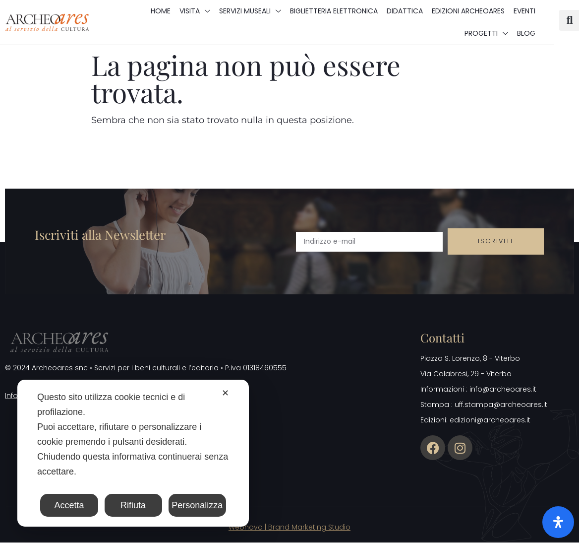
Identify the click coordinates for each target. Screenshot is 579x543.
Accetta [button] (69, 505)
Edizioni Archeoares (468, 11)
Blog (526, 33)
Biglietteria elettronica (334, 11)
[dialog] (133, 453)
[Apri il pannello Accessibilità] (558, 522)
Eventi (524, 11)
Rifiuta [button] (133, 505)
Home (161, 11)
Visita (194, 11)
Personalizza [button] (197, 505)
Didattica (405, 11)
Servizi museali (250, 11)
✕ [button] (225, 393)
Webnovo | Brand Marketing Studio (289, 528)
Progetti (486, 33)
